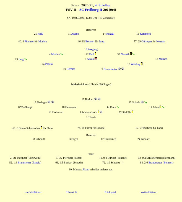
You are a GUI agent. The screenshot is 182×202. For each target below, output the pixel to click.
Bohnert (89, 41)
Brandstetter (110, 69)
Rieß (40, 33)
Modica (42, 41)
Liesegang (92, 49)
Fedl (91, 54)
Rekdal (110, 33)
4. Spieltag (102, 5)
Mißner (163, 58)
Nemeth (160, 41)
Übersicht (71, 192)
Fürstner (29, 41)
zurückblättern (33, 192)
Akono (75, 33)
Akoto (90, 58)
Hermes (71, 68)
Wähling (135, 64)
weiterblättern (149, 192)
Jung (101, 41)
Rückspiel (110, 192)
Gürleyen (146, 41)
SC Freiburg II (90, 9)
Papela (49, 63)
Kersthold (145, 33)
